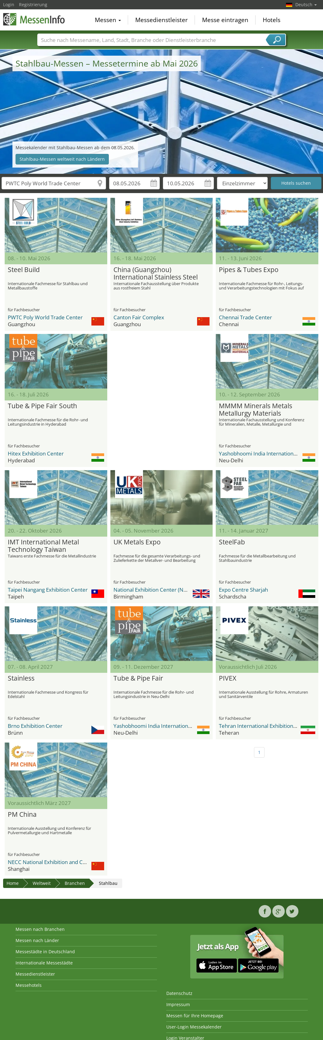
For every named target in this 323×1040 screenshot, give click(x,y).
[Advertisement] (161, 373)
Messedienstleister (161, 20)
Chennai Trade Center (245, 317)
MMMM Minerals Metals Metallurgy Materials (255, 410)
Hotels (271, 20)
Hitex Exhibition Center (36, 453)
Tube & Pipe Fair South (42, 406)
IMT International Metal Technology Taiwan (43, 546)
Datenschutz (179, 993)
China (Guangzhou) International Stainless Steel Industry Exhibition (155, 273)
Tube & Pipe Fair (138, 678)
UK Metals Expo (137, 542)
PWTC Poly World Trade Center (45, 317)
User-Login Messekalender (194, 1027)
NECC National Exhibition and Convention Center (66, 862)
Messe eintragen (225, 20)
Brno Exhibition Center (35, 725)
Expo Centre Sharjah (243, 589)
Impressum (178, 1004)
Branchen (75, 883)
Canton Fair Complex (138, 317)
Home (13, 883)
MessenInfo (34, 19)
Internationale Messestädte (44, 963)
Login (8, 4)
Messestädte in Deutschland (45, 951)
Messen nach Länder (37, 940)
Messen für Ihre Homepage (194, 1016)
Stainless (21, 678)
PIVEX (227, 678)
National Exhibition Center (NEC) (152, 589)
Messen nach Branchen (40, 929)
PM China (22, 815)
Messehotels (29, 985)
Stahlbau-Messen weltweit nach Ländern (62, 159)
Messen (108, 20)
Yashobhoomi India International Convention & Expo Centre (185, 725)
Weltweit (42, 883)
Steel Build (24, 270)
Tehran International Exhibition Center (265, 725)
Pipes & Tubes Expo (249, 270)
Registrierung (33, 4)
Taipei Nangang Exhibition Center (48, 589)
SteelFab (232, 542)
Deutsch (306, 4)
